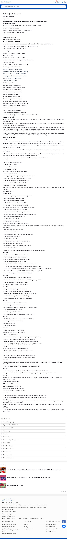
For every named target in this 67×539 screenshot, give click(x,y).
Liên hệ (25, 526)
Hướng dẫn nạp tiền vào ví (8, 528)
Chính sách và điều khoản (53, 521)
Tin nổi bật (3, 465)
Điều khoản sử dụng (50, 530)
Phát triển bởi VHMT (28, 528)
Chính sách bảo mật (50, 526)
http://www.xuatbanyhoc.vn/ (14, 39)
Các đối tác (26, 530)
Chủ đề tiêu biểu (5, 419)
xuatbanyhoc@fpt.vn (11, 37)
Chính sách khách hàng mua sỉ (53, 528)
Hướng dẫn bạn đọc (7, 521)
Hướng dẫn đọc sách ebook (8, 526)
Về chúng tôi (27, 521)
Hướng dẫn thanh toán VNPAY (9, 533)
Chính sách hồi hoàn (50, 531)
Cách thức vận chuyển (51, 524)
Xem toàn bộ (63, 491)
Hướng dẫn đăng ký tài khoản (9, 524)
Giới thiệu (26, 524)
